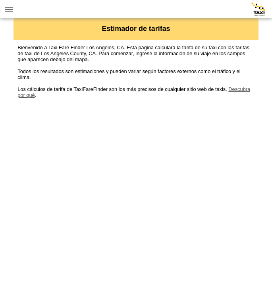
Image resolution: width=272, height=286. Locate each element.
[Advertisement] (136, 153)
